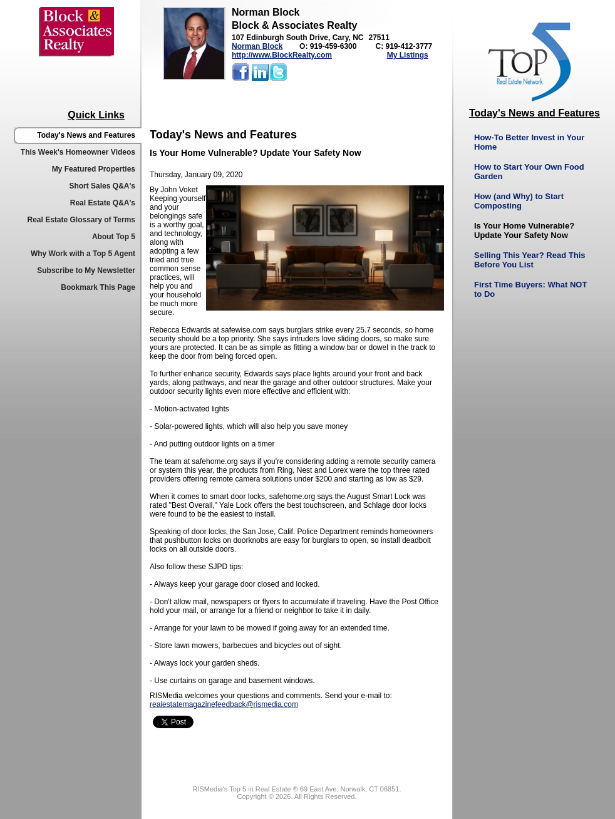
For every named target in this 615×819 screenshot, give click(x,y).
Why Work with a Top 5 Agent (83, 253)
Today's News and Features (86, 135)
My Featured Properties (93, 169)
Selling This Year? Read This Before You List (529, 259)
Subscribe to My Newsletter (86, 270)
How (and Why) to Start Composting (519, 201)
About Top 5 (113, 236)
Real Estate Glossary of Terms (81, 219)
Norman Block (257, 46)
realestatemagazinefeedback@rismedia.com (224, 704)
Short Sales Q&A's (102, 186)
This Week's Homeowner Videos (78, 152)
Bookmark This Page (98, 287)
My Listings (407, 55)
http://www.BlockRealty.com (282, 55)
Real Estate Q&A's (102, 202)
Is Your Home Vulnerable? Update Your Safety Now (524, 230)
